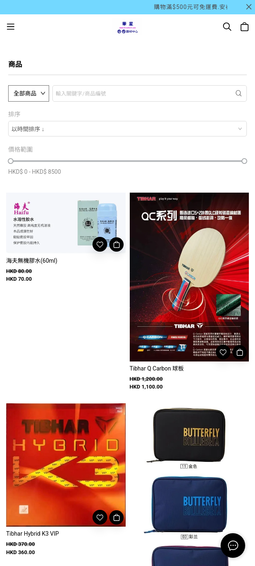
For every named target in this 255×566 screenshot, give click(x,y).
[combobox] (127, 128)
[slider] (11, 161)
